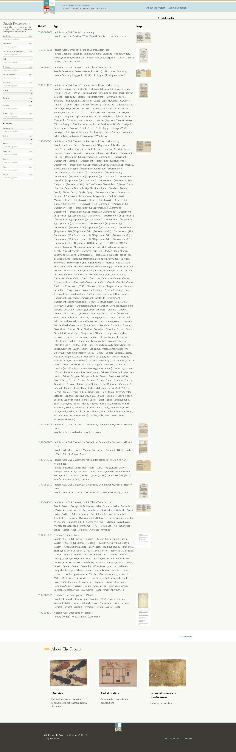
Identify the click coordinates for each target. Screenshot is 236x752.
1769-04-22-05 (45, 50)
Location (17, 159)
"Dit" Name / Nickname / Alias (17, 52)
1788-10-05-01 (45, 141)
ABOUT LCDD (172, 738)
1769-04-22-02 (45, 32)
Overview (57, 693)
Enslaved (17, 98)
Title (17, 59)
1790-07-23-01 (45, 502)
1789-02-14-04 (45, 424)
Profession (17, 67)
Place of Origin (17, 114)
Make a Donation (177, 7)
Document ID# (17, 128)
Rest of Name (17, 44)
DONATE (188, 738)
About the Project (155, 7)
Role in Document (17, 75)
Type (17, 167)
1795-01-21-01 (45, 595)
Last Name (17, 36)
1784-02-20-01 (45, 67)
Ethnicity (17, 106)
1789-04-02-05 (45, 442)
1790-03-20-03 (45, 484)
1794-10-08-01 (45, 535)
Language (17, 151)
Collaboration (110, 693)
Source (17, 136)
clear (30, 36)
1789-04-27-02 (45, 460)
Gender (17, 90)
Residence (17, 83)
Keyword (17, 144)
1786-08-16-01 (45, 85)
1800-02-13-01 (45, 612)
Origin (17, 175)
